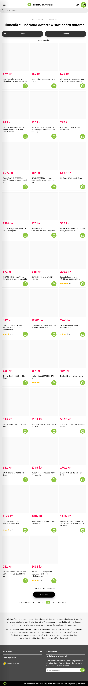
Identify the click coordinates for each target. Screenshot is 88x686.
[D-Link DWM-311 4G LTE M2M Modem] (73, 451)
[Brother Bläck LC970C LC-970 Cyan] (44, 354)
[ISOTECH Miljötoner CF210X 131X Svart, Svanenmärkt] (73, 206)
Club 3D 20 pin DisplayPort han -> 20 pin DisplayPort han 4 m (72, 80)
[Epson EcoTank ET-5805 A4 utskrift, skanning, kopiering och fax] (15, 156)
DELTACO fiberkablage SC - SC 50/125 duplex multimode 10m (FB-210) (43, 129)
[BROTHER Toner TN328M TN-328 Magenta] (44, 402)
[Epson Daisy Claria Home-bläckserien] (73, 105)
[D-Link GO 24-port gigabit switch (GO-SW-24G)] (15, 499)
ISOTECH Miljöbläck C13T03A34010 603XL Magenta (43, 230)
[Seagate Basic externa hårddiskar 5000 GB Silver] (73, 255)
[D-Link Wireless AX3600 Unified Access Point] (44, 499)
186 (39, 602)
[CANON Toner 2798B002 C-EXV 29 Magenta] (44, 451)
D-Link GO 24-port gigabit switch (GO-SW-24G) (13, 522)
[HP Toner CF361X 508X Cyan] (73, 156)
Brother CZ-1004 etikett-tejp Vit (72, 376)
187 (43, 602)
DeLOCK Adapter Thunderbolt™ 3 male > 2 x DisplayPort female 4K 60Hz (72, 523)
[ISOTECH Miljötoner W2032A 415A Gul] (44, 255)
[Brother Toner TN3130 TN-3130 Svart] (15, 402)
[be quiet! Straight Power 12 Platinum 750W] (73, 303)
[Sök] (44, 10)
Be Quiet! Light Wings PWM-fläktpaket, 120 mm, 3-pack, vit (15, 80)
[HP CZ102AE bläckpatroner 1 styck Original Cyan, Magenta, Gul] (44, 156)
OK (82, 670)
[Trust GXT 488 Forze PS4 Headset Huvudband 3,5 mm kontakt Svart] (15, 303)
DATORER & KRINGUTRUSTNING (46, 20)
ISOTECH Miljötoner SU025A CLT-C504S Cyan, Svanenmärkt (15, 278)
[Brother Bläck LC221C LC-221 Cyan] (15, 354)
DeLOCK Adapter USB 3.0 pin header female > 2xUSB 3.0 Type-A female (14, 129)
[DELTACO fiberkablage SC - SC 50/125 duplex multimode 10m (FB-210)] (44, 105)
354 (59, 602)
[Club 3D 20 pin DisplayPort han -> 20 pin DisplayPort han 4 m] (73, 57)
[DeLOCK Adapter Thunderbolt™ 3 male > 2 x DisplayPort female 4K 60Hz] (73, 499)
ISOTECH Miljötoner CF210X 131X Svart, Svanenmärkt (72, 230)
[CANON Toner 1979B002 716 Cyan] (15, 451)
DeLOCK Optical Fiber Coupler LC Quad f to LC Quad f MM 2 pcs (14, 574)
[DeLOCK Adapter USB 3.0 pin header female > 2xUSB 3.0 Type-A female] (15, 105)
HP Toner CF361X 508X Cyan (71, 178)
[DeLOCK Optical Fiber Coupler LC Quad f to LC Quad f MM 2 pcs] (15, 550)
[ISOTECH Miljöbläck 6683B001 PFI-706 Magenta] (15, 206)
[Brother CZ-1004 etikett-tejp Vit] (73, 354)
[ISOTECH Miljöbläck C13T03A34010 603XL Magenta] (44, 206)
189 (52, 602)
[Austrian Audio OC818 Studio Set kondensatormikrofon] (44, 303)
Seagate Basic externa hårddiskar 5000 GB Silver (70, 278)
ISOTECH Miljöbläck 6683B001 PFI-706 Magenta (14, 230)
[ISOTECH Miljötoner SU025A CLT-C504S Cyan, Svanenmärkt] (15, 255)
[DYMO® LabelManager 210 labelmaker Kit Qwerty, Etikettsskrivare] (44, 550)
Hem (32, 20)
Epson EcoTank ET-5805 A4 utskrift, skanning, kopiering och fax (15, 180)
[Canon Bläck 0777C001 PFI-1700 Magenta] (73, 402)
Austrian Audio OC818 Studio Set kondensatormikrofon (44, 326)
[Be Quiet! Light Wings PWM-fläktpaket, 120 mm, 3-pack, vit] (15, 57)
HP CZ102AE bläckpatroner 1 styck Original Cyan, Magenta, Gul (43, 180)
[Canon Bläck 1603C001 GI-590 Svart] (44, 57)
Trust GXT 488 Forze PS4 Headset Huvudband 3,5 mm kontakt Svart (14, 327)
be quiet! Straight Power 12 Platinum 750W (70, 326)
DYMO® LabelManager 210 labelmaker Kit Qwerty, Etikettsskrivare (42, 574)
